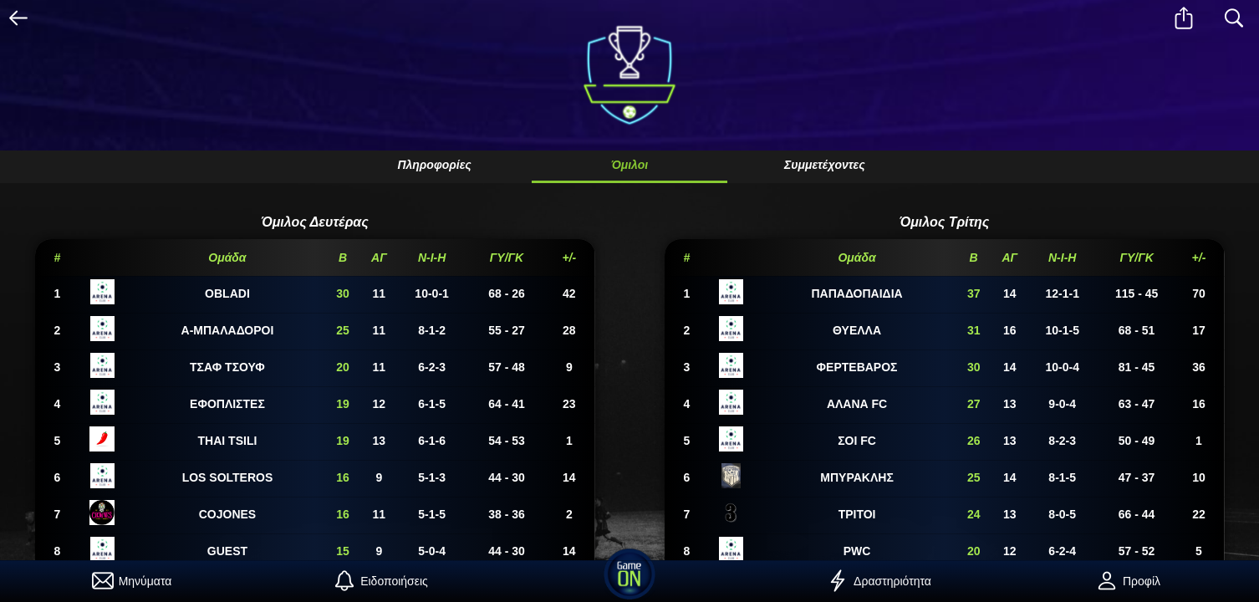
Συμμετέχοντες (824, 164)
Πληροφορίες (434, 164)
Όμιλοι (629, 164)
